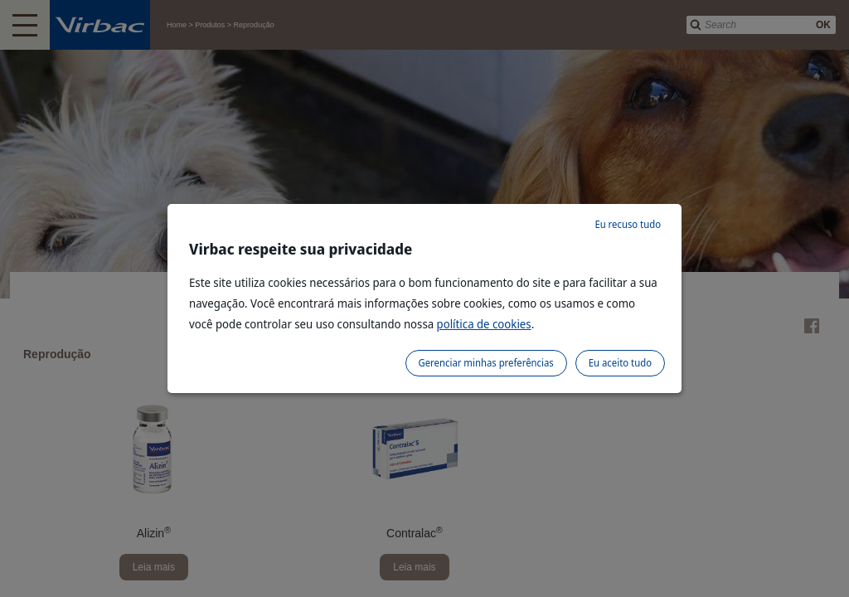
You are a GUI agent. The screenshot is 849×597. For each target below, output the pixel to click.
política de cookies (484, 324)
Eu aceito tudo (620, 363)
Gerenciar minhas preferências (486, 363)
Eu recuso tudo (627, 224)
